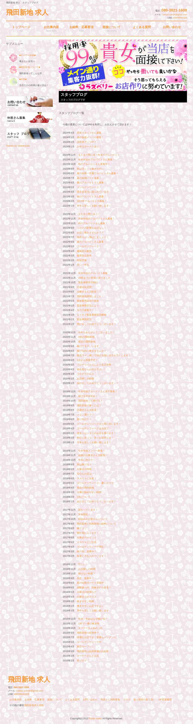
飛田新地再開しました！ (90, 296)
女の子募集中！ (85, 310)
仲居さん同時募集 (110, 699)
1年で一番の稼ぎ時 (88, 623)
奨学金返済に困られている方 (93, 191)
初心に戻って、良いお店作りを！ (95, 437)
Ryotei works (95, 718)
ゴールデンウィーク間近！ (91, 546)
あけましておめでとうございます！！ (98, 383)
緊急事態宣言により (88, 305)
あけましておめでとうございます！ (96, 501)
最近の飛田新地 (86, 341)
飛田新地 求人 (27, 12)
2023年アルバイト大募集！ (92, 201)
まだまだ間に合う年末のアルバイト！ (99, 154)
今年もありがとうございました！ (96, 332)
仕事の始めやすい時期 (89, 492)
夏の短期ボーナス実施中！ (91, 582)
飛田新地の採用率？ (88, 632)
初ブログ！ (83, 660)
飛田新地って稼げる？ (90, 400)
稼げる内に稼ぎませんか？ (91, 350)
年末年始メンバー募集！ (91, 450)
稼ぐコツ (82, 528)
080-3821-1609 (174, 10)
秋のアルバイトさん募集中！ (94, 164)
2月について (83, 496)
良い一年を (83, 264)
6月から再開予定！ (87, 360)
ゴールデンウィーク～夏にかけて (95, 483)
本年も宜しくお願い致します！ (94, 205)
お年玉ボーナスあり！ (89, 146)
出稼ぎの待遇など (86, 592)
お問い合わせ (90, 699)
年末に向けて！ (86, 460)
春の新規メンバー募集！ (90, 137)
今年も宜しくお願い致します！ (94, 442)
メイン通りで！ (85, 414)
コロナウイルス (85, 373)
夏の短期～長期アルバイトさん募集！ (98, 173)
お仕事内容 (15, 699)
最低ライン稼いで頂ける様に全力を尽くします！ (104, 355)
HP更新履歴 (165, 699)
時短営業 (82, 260)
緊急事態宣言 (84, 319)
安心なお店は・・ (86, 473)
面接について (54, 699)
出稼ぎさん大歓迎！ (88, 410)
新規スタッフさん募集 (89, 132)
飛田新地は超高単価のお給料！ (94, 651)
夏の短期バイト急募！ (89, 178)
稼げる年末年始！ (88, 396)
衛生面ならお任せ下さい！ (91, 369)
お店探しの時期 (85, 378)
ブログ (126, 699)
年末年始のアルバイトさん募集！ (96, 159)
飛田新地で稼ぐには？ (89, 405)
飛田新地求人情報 (34, 705)
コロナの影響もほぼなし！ (91, 227)
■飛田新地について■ (29, 67)
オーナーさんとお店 (88, 655)
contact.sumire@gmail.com (174, 14)
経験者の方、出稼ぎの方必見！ (94, 587)
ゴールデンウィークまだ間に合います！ (99, 423)
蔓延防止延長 (84, 255)
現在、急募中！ (85, 578)
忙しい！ (83, 564)
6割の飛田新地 (86, 336)
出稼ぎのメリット (86, 537)
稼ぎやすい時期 (85, 601)
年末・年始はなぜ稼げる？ (93, 618)
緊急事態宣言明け (88, 282)
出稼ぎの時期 (84, 469)
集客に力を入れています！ (91, 556)
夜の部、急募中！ (86, 551)
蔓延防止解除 (84, 251)
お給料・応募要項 (34, 699)
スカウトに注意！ (86, 478)
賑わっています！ (88, 509)
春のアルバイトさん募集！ (91, 196)
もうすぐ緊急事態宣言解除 (91, 314)
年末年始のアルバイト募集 (93, 273)
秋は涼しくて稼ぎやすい (90, 168)
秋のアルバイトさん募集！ (93, 223)
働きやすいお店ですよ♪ (90, 606)
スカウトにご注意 (86, 542)
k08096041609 (180, 18)
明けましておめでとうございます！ (96, 324)
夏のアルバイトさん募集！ (91, 182)
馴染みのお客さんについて (93, 519)
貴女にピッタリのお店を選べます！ (96, 433)
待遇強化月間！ (85, 287)
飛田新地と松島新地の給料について (96, 523)
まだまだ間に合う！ (89, 214)
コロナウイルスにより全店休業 (94, 364)
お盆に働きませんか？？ (90, 232)
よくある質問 (72, 699)
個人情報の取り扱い (144, 699)
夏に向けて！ (84, 419)
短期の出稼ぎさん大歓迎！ (93, 455)
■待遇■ (23, 79)
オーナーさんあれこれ (90, 628)
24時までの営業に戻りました (94, 277)
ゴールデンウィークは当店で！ (94, 428)
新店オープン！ (85, 646)
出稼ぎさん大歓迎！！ (89, 291)
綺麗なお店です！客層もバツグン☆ (96, 637)
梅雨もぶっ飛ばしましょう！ (93, 237)
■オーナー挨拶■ (22, 55)
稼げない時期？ (86, 573)
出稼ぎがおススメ (86, 596)
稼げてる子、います (88, 346)
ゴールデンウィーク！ (89, 187)
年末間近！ (84, 514)
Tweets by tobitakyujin (18, 145)
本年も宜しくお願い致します (93, 610)
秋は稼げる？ (84, 464)
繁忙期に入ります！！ (89, 533)
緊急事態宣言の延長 (88, 300)
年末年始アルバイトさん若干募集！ (97, 391)
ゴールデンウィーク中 (89, 642)
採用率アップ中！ (86, 142)
